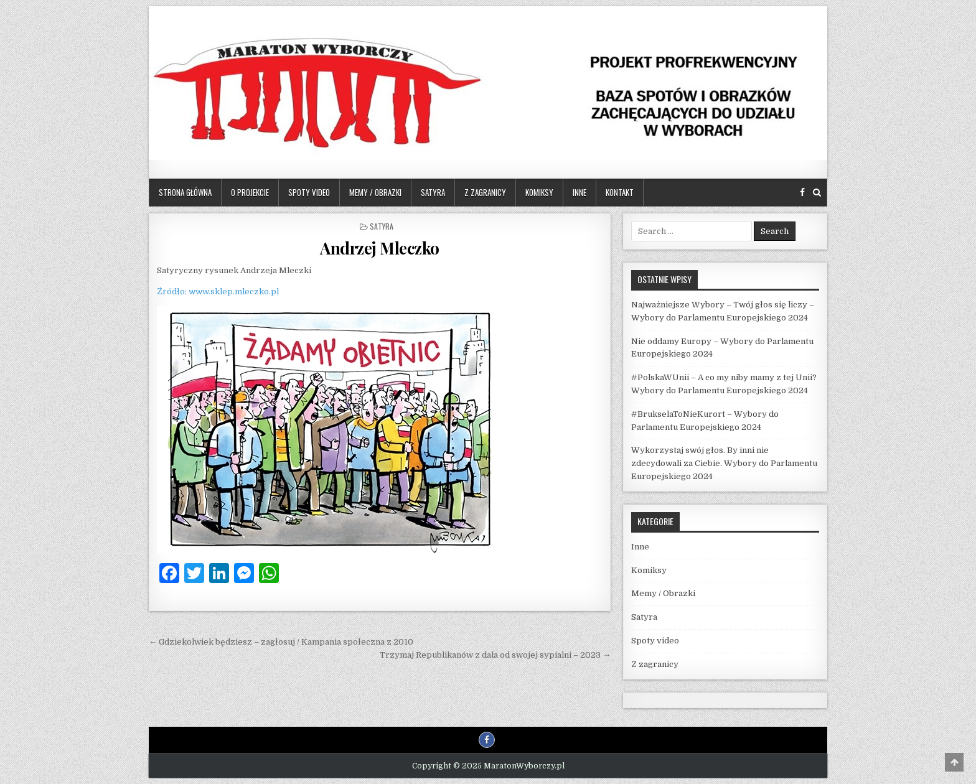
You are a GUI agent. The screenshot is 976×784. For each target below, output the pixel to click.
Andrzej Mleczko (379, 248)
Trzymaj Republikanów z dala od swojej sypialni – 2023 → (495, 655)
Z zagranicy (485, 192)
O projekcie (250, 192)
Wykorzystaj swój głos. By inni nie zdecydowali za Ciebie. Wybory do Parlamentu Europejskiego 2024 (724, 463)
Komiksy (539, 192)
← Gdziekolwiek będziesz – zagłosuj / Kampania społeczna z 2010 (281, 641)
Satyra (433, 192)
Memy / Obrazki (375, 192)
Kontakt (620, 192)
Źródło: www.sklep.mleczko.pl (218, 291)
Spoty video (309, 192)
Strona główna (185, 192)
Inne (579, 192)
